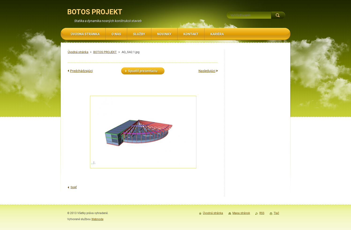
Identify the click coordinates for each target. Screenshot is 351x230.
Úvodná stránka (78, 52)
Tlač (276, 213)
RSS (261, 213)
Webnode (97, 219)
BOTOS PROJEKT (105, 52)
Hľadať (278, 15)
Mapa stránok (241, 213)
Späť (74, 187)
